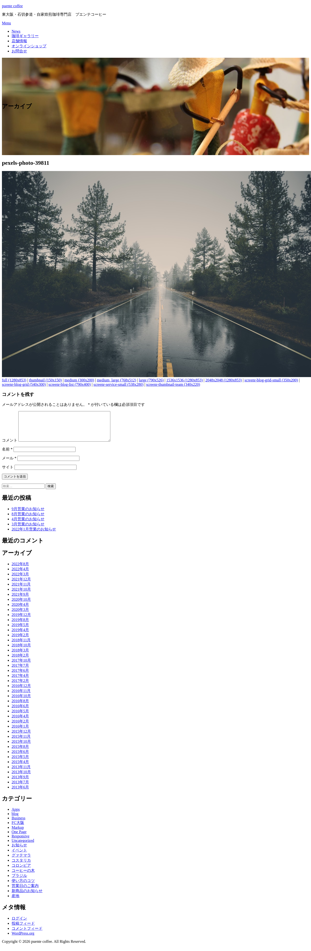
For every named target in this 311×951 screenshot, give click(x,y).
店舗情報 (19, 41)
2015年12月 (21, 737)
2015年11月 (21, 742)
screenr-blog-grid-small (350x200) (271, 380)
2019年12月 (21, 620)
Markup (18, 833)
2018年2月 (20, 661)
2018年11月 (21, 646)
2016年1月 (20, 732)
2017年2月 (20, 686)
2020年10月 (21, 605)
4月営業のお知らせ (28, 525)
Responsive (20, 842)
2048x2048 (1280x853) (223, 380)
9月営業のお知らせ (28, 515)
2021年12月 (21, 585)
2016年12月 (21, 691)
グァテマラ (21, 861)
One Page (19, 838)
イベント (19, 856)
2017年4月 (20, 681)
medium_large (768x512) (116, 380)
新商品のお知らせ (27, 896)
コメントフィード (27, 934)
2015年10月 (21, 747)
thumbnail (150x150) (45, 380)
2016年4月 (20, 722)
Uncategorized (23, 846)
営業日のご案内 (25, 891)
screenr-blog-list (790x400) (70, 384)
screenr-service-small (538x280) (118, 384)
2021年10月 (21, 595)
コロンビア (21, 871)
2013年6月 (20, 793)
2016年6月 (20, 712)
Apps (16, 815)
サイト (8, 473)
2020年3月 (20, 615)
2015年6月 (20, 757)
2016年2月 (20, 727)
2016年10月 (21, 702)
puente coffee (12, 6)
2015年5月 (20, 762)
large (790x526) (151, 380)
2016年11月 (21, 696)
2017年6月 (20, 676)
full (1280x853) (14, 380)
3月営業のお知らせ (28, 530)
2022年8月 (20, 570)
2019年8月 (20, 625)
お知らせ (19, 851)
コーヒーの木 (23, 876)
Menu (6, 23)
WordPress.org (23, 939)
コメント (9, 446)
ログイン (19, 924)
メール (9, 464)
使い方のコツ (23, 886)
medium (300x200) (79, 380)
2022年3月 (20, 580)
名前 (7, 455)
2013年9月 (20, 783)
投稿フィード (23, 929)
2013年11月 (21, 773)
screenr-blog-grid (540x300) (24, 384)
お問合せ (19, 51)
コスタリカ (21, 866)
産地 (15, 902)
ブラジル (19, 881)
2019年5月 (20, 631)
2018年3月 (20, 656)
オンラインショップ (29, 46)
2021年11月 (21, 590)
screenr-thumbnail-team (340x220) (173, 384)
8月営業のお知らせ (28, 520)
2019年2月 (20, 641)
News (16, 31)
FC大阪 (18, 828)
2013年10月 (21, 778)
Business (18, 824)
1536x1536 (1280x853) (184, 380)
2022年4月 (20, 575)
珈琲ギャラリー (25, 36)
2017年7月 (20, 671)
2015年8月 (20, 752)
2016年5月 (20, 717)
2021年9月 (20, 600)
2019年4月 (20, 636)
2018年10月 (21, 651)
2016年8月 (20, 707)
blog (15, 819)
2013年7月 (20, 788)
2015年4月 (20, 767)
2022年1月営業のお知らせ (34, 535)
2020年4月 (20, 610)
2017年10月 (21, 666)
